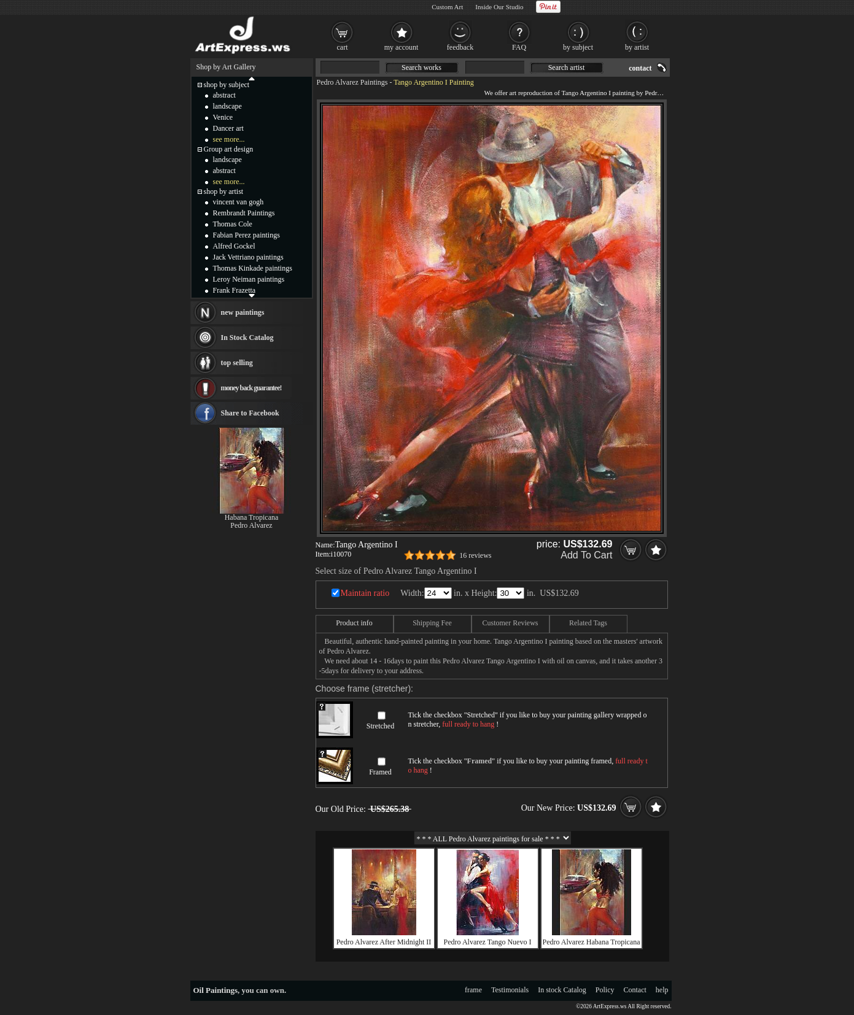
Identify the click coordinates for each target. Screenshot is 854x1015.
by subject (578, 47)
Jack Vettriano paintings (248, 257)
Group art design (229, 149)
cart (342, 47)
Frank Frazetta (234, 290)
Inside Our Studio (499, 6)
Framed (380, 772)
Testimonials (510, 990)
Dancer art (228, 128)
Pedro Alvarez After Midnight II (384, 942)
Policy (605, 990)
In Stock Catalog (247, 337)
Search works (421, 67)
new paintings (243, 312)
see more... (229, 139)
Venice (223, 117)
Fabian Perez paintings (246, 235)
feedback (460, 47)
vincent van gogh (238, 202)
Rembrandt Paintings (244, 213)
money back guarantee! (251, 388)
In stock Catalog (562, 990)
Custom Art (447, 6)
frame (473, 990)
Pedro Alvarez (251, 525)
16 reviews (475, 555)
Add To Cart (586, 555)
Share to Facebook (250, 413)
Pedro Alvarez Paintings (352, 82)
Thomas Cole (232, 224)
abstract (224, 95)
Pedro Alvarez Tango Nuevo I (488, 942)
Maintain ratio (365, 593)
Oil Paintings (215, 990)
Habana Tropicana (252, 517)
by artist (637, 47)
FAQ (519, 47)
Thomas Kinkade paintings (252, 268)
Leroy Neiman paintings (249, 279)
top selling (237, 362)
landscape (227, 106)
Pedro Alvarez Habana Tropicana (591, 942)
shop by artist (224, 191)
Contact (635, 990)
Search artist (566, 67)
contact (640, 68)
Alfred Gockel (234, 246)
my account (401, 47)
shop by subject (227, 84)
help (662, 990)
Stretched (380, 726)
